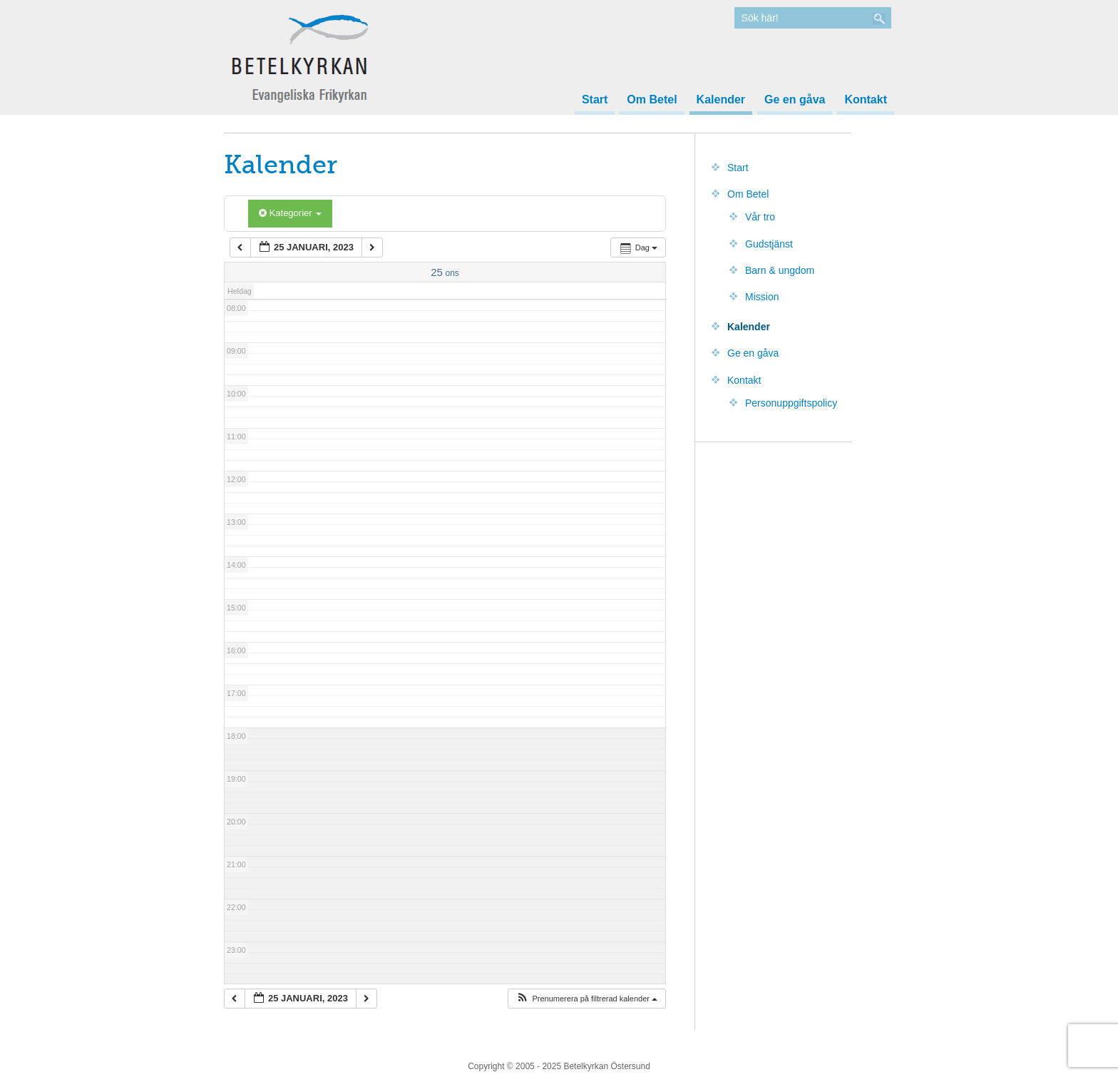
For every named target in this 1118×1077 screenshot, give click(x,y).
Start (594, 100)
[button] (586, 999)
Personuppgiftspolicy (791, 403)
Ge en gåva (794, 100)
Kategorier (290, 213)
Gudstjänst (769, 244)
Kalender (721, 100)
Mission (762, 296)
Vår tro (760, 217)
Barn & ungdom (779, 270)
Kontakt (865, 100)
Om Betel (652, 100)
